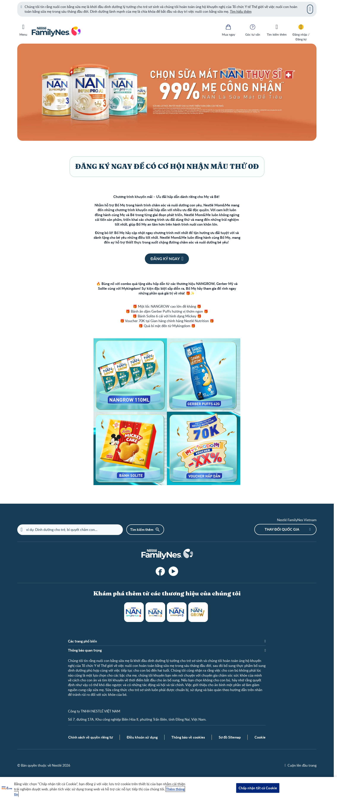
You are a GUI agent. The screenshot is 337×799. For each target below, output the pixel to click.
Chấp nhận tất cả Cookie (258, 787)
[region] (168, 788)
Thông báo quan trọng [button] (85, 650)
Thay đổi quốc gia (282, 529)
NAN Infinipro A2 (155, 612)
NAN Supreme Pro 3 (177, 612)
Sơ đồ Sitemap (230, 737)
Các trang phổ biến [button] (82, 641)
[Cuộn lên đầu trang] (300, 765)
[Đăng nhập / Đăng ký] (301, 32)
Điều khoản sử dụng (142, 737)
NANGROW (198, 612)
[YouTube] (173, 571)
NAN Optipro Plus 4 (134, 612)
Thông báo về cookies (188, 737)
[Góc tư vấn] (252, 30)
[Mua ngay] (228, 30)
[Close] (310, 9)
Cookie (260, 737)
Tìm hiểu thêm (241, 11)
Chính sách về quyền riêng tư (90, 737)
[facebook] (160, 571)
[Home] (167, 554)
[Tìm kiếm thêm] (276, 30)
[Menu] (23, 29)
